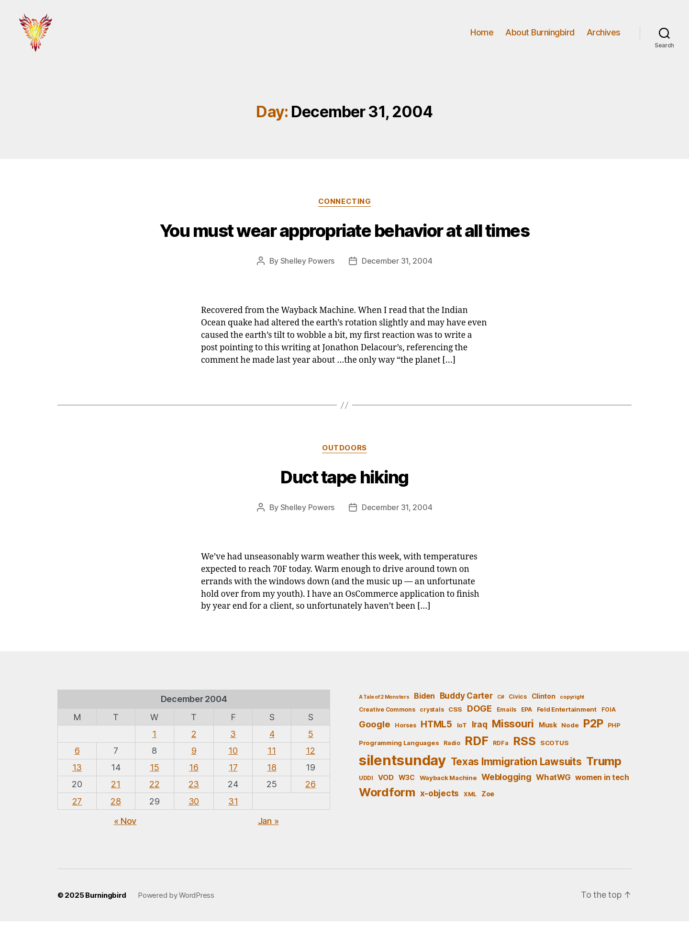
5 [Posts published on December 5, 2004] (310, 739)
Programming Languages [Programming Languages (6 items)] (399, 747)
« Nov (125, 826)
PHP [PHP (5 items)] (614, 730)
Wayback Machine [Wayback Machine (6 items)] (448, 782)
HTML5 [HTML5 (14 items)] (436, 729)
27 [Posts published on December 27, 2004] (77, 806)
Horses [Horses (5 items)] (405, 730)
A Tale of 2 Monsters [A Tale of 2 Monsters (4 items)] (384, 702)
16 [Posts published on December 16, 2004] (193, 772)
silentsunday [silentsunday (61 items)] (402, 765)
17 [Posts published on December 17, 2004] (233, 772)
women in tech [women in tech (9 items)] (602, 782)
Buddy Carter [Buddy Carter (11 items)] (466, 700)
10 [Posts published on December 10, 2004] (232, 755)
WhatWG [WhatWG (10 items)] (553, 782)
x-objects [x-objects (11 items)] (439, 798)
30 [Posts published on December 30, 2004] (194, 806)
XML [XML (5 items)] (470, 799)
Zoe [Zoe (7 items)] (487, 798)
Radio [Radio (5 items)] (452, 747)
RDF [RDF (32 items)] (476, 745)
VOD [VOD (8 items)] (386, 782)
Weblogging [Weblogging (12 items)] (506, 782)
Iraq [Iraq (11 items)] (480, 729)
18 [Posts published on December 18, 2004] (271, 772)
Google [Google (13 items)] (374, 729)
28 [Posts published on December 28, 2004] (116, 806)
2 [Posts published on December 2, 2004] (194, 739)
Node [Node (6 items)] (569, 730)
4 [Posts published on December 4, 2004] (272, 739)
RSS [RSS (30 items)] (524, 746)
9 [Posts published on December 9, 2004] (194, 755)
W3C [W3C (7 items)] (407, 782)
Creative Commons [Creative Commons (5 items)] (387, 714)
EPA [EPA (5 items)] (526, 714)
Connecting (344, 206)
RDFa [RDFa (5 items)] (500, 747)
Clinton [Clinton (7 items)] (544, 701)
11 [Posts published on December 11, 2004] (271, 755)
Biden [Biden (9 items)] (424, 700)
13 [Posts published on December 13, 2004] (77, 772)
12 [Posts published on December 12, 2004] (310, 755)
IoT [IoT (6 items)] (462, 730)
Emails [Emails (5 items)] (506, 714)
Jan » (268, 826)
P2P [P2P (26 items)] (593, 728)
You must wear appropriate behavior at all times (345, 235)
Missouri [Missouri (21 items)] (513, 728)
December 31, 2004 (397, 265)
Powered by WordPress (176, 899)
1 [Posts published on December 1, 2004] (154, 739)
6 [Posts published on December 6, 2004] (77, 755)
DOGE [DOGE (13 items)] (479, 713)
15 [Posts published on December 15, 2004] (154, 772)
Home (481, 35)
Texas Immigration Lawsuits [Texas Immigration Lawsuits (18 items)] (516, 766)
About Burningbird (540, 35)
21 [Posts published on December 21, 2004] (115, 789)
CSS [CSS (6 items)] (455, 714)
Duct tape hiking (344, 481)
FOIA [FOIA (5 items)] (608, 714)
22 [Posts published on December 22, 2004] (154, 789)
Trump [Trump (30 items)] (604, 766)
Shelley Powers (307, 265)
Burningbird (105, 899)
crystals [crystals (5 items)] (432, 714)
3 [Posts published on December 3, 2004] (233, 739)
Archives (604, 35)
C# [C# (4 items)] (500, 702)
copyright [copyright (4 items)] (572, 702)
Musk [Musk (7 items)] (548, 729)
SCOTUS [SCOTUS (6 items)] (554, 747)
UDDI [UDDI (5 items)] (366, 782)
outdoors (344, 452)
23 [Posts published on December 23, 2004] (194, 789)
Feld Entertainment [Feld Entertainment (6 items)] (567, 714)
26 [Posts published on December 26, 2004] (310, 789)
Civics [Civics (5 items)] (517, 701)
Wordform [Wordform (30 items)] (387, 797)
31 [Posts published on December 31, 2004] (233, 806)
